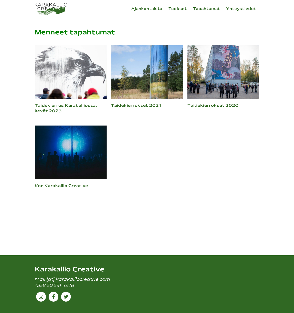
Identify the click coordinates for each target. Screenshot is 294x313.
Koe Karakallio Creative (61, 186)
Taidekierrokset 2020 (213, 106)
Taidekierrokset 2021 (136, 106)
